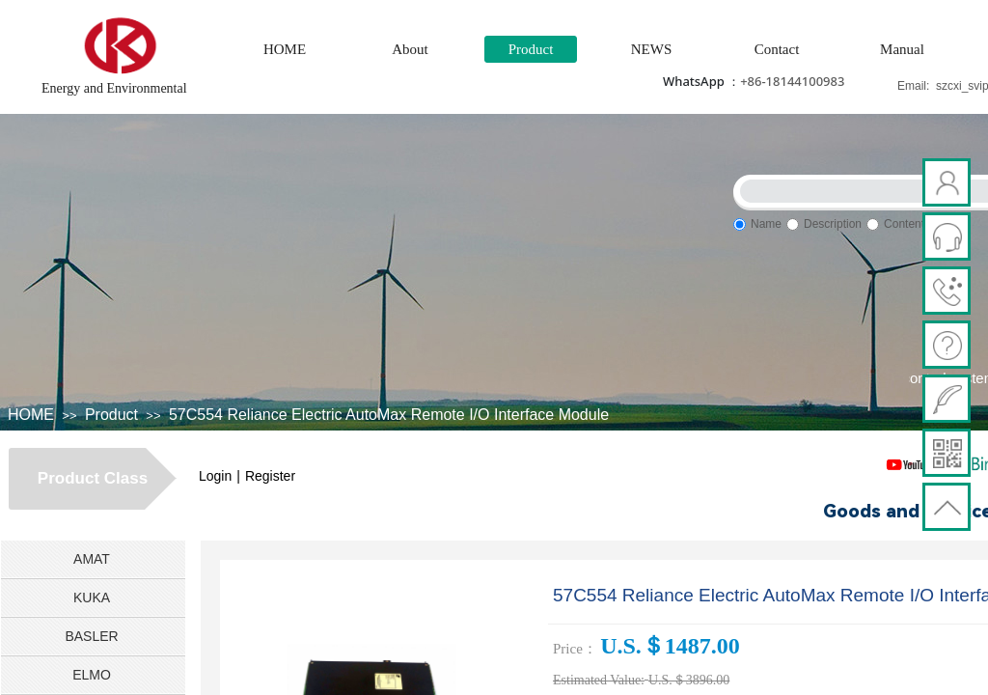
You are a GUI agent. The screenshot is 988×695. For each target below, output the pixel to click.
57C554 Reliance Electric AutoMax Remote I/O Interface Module (389, 414)
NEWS (651, 49)
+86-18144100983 (792, 81)
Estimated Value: (599, 680)
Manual (902, 49)
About (410, 49)
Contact (777, 49)
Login (215, 476)
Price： (575, 648)
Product (531, 49)
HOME (284, 49)
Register (270, 476)
